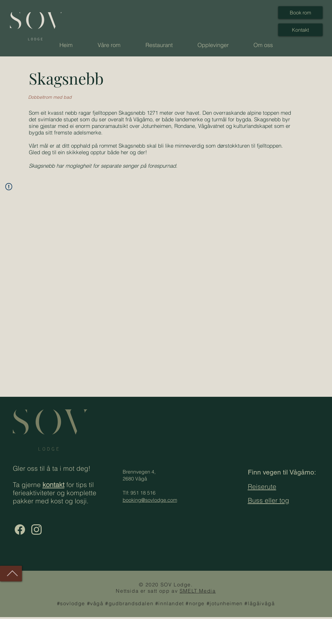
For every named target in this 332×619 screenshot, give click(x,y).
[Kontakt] (300, 30)
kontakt (53, 484)
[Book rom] (300, 12)
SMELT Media (198, 591)
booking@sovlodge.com (150, 500)
